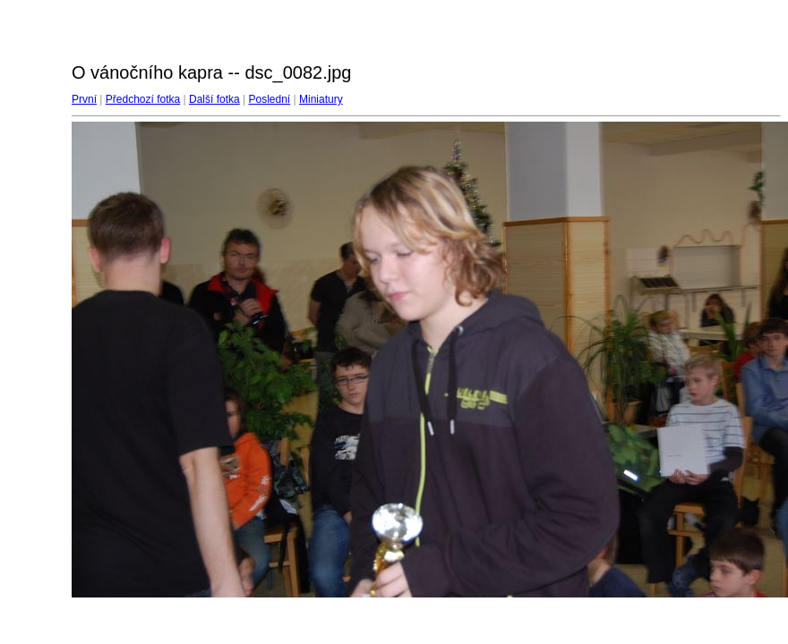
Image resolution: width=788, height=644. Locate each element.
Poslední (270, 99)
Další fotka (214, 99)
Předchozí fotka (143, 99)
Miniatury (321, 99)
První (84, 99)
